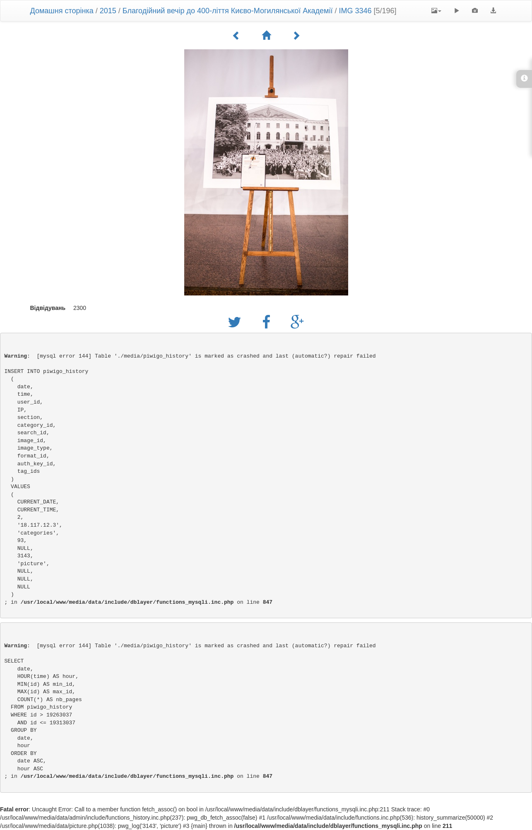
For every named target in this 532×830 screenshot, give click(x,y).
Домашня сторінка (62, 11)
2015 (108, 11)
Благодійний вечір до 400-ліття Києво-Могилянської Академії (229, 11)
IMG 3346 (355, 11)
